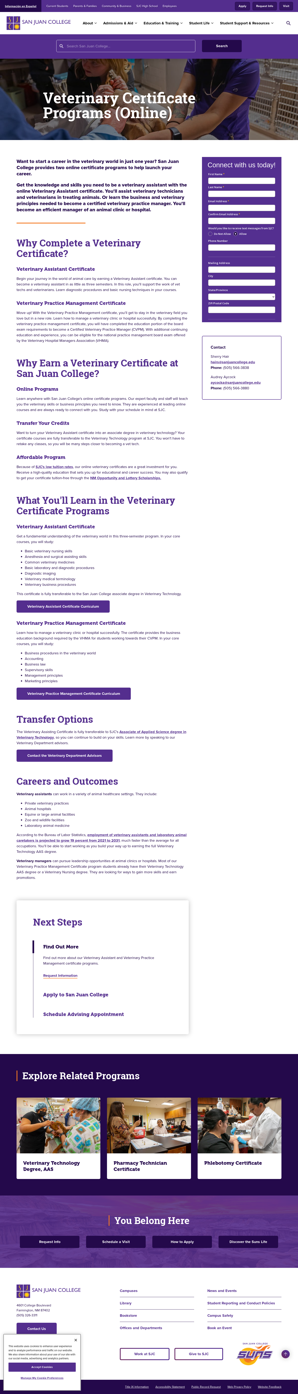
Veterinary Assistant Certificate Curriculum (63, 606)
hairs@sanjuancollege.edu (233, 362)
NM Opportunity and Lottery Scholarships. (125, 478)
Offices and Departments (141, 1328)
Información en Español (20, 6)
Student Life (199, 23)
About (88, 23)
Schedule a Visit (116, 1241)
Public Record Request (206, 1387)
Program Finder (89, 46)
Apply (242, 6)
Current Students (57, 6)
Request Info (264, 6)
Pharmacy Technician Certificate (140, 1166)
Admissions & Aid (118, 23)
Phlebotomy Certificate (233, 1163)
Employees (170, 6)
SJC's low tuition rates (54, 466)
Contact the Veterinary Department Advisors (64, 755)
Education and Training (51, 46)
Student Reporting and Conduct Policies (241, 1303)
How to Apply (182, 1241)
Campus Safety (220, 1315)
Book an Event (219, 1328)
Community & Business (116, 6)
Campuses (129, 1290)
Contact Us (36, 1328)
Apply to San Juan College (75, 995)
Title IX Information (137, 1387)
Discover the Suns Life (248, 1241)
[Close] (75, 1340)
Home (22, 46)
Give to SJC (199, 1354)
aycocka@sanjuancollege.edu (236, 382)
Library (125, 1303)
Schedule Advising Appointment (83, 1014)
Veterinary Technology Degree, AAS (51, 1166)
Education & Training (161, 23)
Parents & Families (85, 6)
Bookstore (128, 1315)
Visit (286, 6)
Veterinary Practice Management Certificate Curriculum (73, 693)
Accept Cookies (42, 1367)
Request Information (60, 975)
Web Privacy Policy (239, 1387)
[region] (42, 1362)
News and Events (222, 1290)
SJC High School (147, 6)
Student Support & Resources (245, 23)
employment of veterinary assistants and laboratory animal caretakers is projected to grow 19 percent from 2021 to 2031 (102, 837)
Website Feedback (269, 1387)
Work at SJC (144, 1354)
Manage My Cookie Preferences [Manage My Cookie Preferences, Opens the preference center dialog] (42, 1378)
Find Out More (61, 947)
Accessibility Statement (170, 1387)
